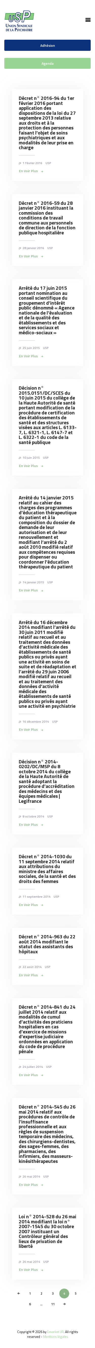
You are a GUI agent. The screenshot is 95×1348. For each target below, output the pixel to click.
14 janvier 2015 (33, 582)
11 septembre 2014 (36, 896)
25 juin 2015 (31, 347)
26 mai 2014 (31, 1176)
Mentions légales (55, 1336)
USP (48, 163)
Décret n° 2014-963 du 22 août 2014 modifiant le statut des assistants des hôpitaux (47, 944)
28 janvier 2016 (33, 248)
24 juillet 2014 (33, 1066)
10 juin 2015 (31, 457)
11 (54, 1303)
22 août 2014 (32, 966)
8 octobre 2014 (33, 816)
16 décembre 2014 (36, 721)
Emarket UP (55, 1331)
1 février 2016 (32, 163)
